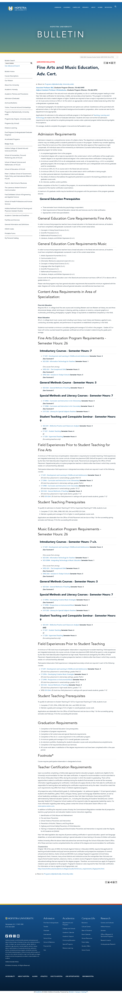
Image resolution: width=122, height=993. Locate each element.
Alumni (100, 7)
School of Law (47, 938)
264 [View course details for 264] (49, 496)
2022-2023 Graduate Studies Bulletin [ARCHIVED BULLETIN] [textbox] (97, 57)
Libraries (103, 930)
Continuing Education (69, 940)
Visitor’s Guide (86, 950)
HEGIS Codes (9, 229)
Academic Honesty (11, 89)
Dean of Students (87, 930)
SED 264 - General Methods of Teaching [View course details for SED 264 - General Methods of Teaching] (56, 388)
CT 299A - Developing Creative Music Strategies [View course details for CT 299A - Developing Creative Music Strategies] (59, 600)
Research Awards (106, 940)
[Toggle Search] (115, 6)
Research (85, 7)
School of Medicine (49, 942)
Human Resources (87, 938)
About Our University (12, 85)
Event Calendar (86, 934)
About (93, 7)
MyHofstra (108, 7)
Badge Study (9, 144)
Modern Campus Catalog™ (78, 992)
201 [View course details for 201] (46, 496)
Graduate (46, 930)
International (47, 934)
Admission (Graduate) (12, 98)
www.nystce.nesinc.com (46, 806)
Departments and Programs (68, 924)
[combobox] (99, 57)
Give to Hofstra (57, 976)
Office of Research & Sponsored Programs (107, 935)
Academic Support (68, 936)
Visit (45, 950)
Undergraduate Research (108, 944)
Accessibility (10, 976)
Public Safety (85, 942)
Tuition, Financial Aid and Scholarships (18, 107)
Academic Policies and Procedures (16, 94)
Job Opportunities (72, 976)
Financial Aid (47, 946)
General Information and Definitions (17, 224)
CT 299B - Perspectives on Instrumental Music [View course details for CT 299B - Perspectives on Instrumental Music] (58, 605)
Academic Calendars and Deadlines (17, 215)
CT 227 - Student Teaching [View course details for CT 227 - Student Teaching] (52, 431)
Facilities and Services (12, 220)
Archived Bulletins (11, 103)
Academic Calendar (68, 932)
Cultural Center (86, 926)
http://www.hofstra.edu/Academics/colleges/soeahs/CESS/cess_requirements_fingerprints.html (71, 869)
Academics (66, 7)
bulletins (39, 992)
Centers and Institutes (107, 923)
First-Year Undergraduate (51, 923)
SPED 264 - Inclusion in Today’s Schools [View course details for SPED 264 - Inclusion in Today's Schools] (56, 375)
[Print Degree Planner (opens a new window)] (105, 63)
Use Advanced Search (12, 66)
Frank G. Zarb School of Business (16, 183)
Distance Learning (11, 128)
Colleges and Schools (69, 928)
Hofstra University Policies (12, 962)
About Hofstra (23, 976)
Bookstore (85, 923)
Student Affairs (86, 946)
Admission (58, 7)
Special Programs (68, 944)
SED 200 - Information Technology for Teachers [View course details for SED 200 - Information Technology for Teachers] (59, 361)
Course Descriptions (11, 76)
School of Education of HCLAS (15, 169)
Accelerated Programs (12, 139)
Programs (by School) (12, 123)
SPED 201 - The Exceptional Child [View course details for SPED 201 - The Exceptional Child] (54, 369)
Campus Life (76, 7)
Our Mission (9, 81)
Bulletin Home (9, 71)
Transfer (46, 926)
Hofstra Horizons (105, 926)
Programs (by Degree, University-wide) (18, 119)
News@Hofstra (88, 976)
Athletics (44, 976)
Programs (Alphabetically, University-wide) (59, 84)
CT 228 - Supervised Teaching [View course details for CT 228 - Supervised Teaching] (53, 437)
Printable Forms (10, 233)
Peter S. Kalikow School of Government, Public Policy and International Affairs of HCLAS (18, 176)
